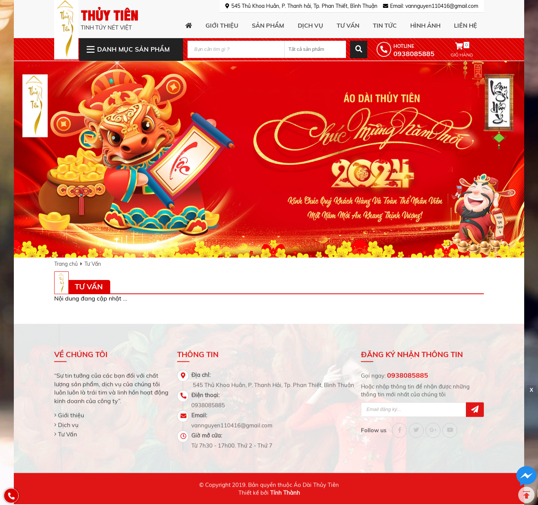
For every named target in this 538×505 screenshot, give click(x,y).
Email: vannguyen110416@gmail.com (434, 6)
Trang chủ (66, 264)
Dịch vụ (68, 421)
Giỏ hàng (462, 49)
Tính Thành (285, 489)
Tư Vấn (92, 264)
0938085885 (407, 371)
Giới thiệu (71, 411)
